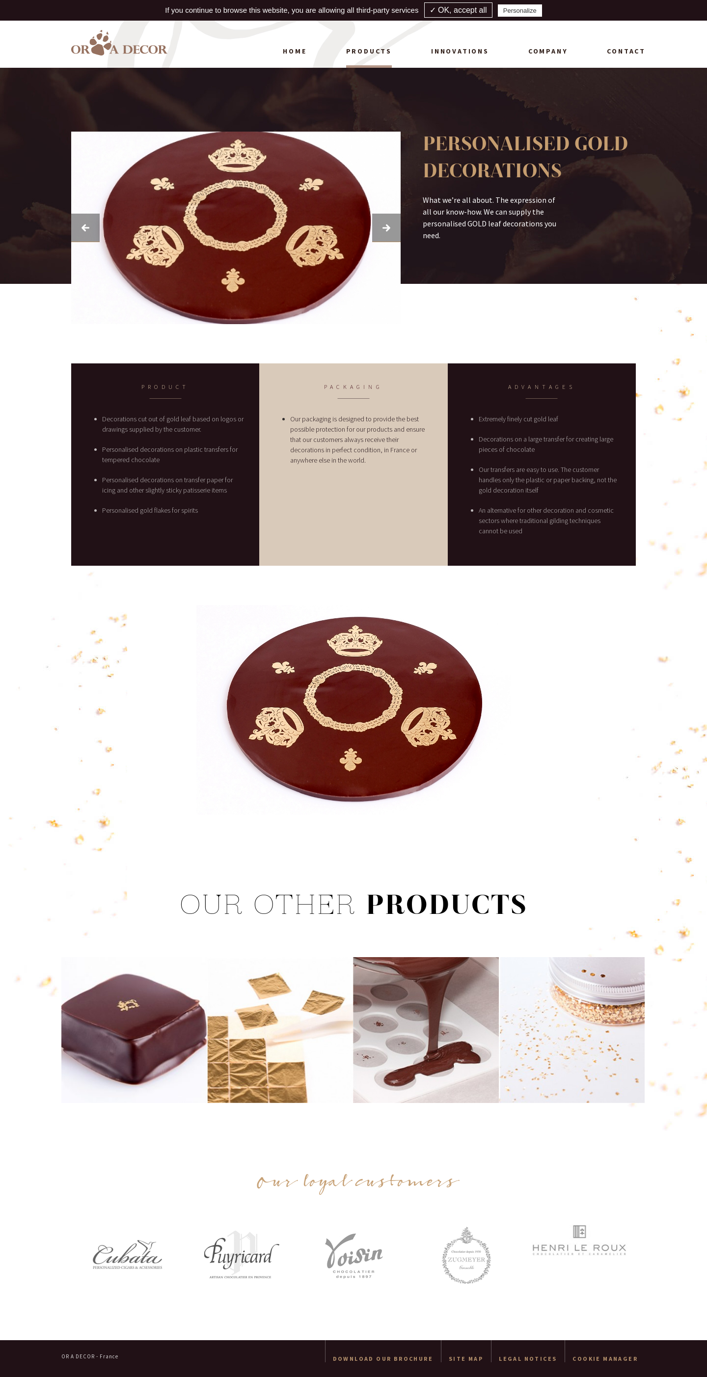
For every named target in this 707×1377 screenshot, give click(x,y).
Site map (466, 1358)
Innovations (460, 51)
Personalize (520, 10)
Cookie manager (605, 1358)
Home (294, 51)
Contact (626, 51)
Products (369, 51)
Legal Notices (528, 1358)
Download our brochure (383, 1358)
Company (548, 51)
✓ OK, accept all (458, 10)
